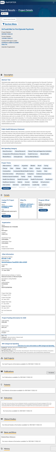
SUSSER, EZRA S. (26, 207)
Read (6, 188)
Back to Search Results (9, 19)
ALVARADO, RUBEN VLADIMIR (7, 207)
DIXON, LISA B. (27, 205)
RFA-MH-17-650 (6, 258)
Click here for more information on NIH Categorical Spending (36, 345)
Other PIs (4, 44)
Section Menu (10, 24)
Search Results (7, 10)
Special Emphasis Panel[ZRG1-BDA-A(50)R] (14, 262)
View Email (6, 216)
